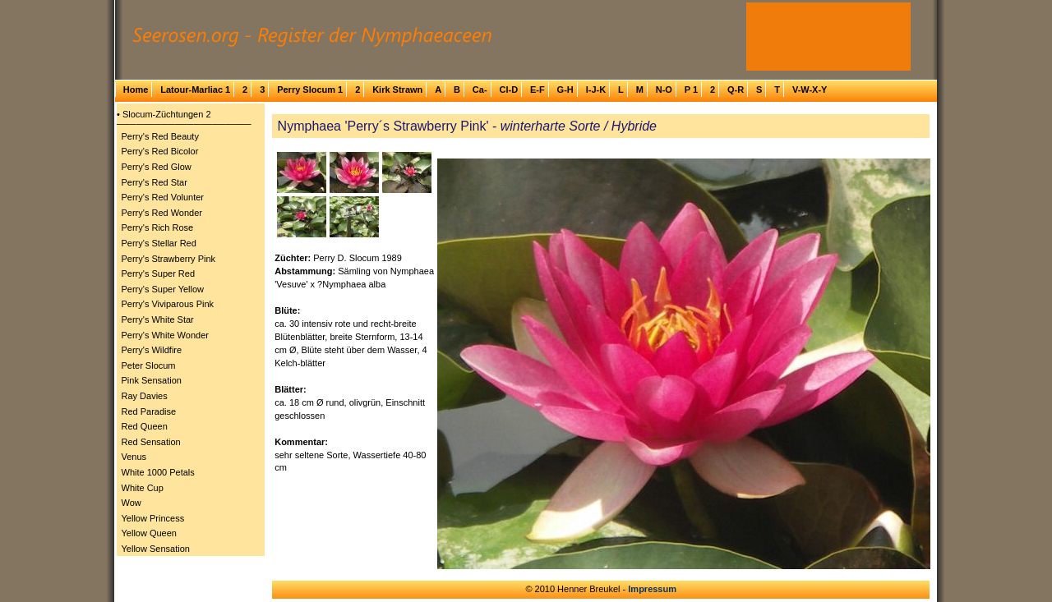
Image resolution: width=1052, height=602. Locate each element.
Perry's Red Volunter (163, 197)
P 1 (691, 89)
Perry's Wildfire (152, 350)
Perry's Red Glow (156, 167)
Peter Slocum (149, 365)
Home (136, 89)
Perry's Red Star (154, 182)
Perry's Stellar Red (159, 243)
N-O (664, 89)
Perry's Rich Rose (158, 227)
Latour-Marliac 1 (195, 89)
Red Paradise (149, 411)
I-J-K (596, 89)
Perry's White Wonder (165, 335)
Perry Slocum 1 (310, 89)
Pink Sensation (152, 380)
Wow (131, 503)
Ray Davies (145, 396)
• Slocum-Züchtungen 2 (164, 114)
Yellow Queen (149, 533)
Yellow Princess (153, 518)
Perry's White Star (158, 319)
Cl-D (508, 89)
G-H (565, 89)
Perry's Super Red (159, 273)
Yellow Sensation (156, 549)
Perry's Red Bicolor (160, 151)
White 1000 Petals (158, 472)
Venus (134, 457)
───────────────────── (184, 124)
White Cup (143, 488)
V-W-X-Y (810, 89)
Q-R (735, 89)
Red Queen (145, 426)
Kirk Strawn (397, 89)
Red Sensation (151, 442)
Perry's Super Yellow (163, 289)
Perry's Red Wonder (162, 213)
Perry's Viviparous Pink (168, 304)
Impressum (652, 589)
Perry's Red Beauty (160, 136)
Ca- (480, 89)
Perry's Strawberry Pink (169, 259)
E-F (537, 89)
